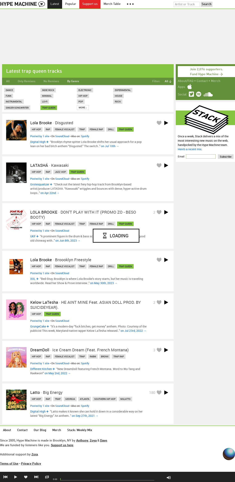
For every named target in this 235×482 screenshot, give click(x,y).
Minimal (47, 95)
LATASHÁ (39, 165)
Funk (8, 95)
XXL (33, 279)
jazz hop (60, 171)
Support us (89, 4)
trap (82, 129)
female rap (96, 129)
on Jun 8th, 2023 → (67, 240)
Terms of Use (9, 463)
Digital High (38, 142)
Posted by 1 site (39, 136)
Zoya (93, 440)
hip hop (36, 129)
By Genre (73, 81)
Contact (202, 81)
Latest (54, 4)
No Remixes (51, 81)
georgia (70, 398)
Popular (70, 4)
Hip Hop (82, 95)
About (7, 430)
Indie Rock (48, 90)
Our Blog (40, 430)
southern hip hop (104, 398)
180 (152, 392)
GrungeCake (38, 326)
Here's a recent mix (189, 149)
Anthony (82, 440)
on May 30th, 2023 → (103, 283)
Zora (34, 454)
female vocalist (64, 129)
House (118, 95)
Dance (9, 90)
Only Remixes (26, 81)
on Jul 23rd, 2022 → (133, 331)
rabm (93, 356)
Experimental (123, 90)
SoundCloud (62, 136)
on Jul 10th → (110, 146)
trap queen (48, 107)
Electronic (85, 90)
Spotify (85, 136)
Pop (80, 101)
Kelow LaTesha (44, 302)
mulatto (125, 398)
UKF (33, 236)
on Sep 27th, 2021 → (85, 416)
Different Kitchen (41, 369)
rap (48, 129)
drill (111, 129)
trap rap (118, 356)
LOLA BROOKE (43, 212)
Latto (35, 392)
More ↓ (83, 107)
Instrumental (14, 101)
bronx (105, 356)
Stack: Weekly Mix (79, 430)
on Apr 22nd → (49, 193)
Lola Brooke (41, 123)
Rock (118, 101)
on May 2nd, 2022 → (58, 373)
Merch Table (112, 4)
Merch (215, 81)
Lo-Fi (44, 101)
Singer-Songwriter (17, 107)
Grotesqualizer (39, 184)
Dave (103, 440)
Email (181, 156)
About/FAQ (185, 81)
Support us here (62, 445)
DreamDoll (39, 350)
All (8, 81)
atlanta (84, 398)
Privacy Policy (31, 463)
